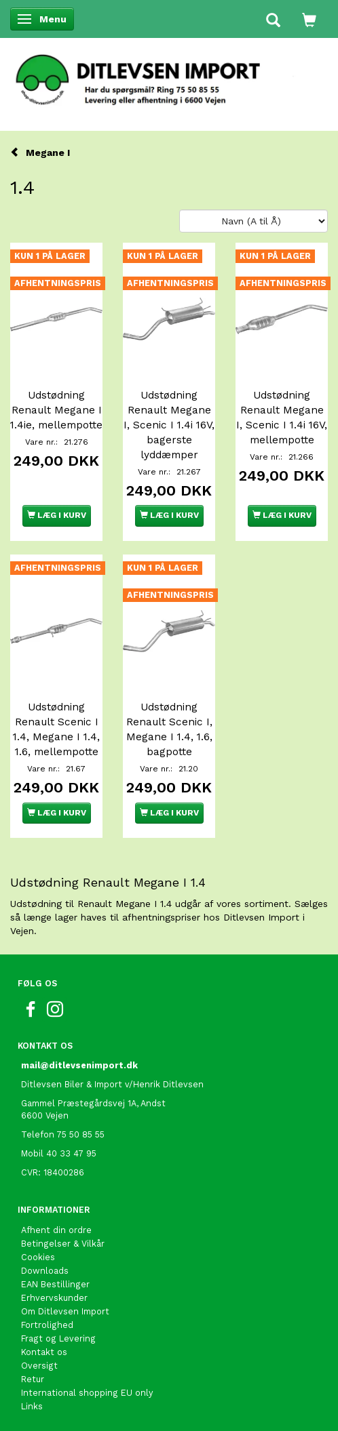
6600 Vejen (45, 1115)
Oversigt (39, 1366)
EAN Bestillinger (55, 1284)
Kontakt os (44, 1352)
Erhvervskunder (54, 1298)
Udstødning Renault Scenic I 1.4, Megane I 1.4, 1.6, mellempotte (56, 729)
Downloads (45, 1271)
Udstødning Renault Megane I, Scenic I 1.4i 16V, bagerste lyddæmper (169, 425)
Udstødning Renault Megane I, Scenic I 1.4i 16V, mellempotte (281, 417)
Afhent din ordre (56, 1230)
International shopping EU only (87, 1393)
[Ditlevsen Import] (169, 75)
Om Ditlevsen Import (65, 1311)
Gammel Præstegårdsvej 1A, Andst (93, 1103)
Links (32, 1406)
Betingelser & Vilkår (63, 1243)
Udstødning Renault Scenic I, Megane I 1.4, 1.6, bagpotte (169, 729)
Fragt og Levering (58, 1338)
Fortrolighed (47, 1325)
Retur (32, 1379)
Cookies (38, 1257)
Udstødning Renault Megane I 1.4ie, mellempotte (56, 410)
